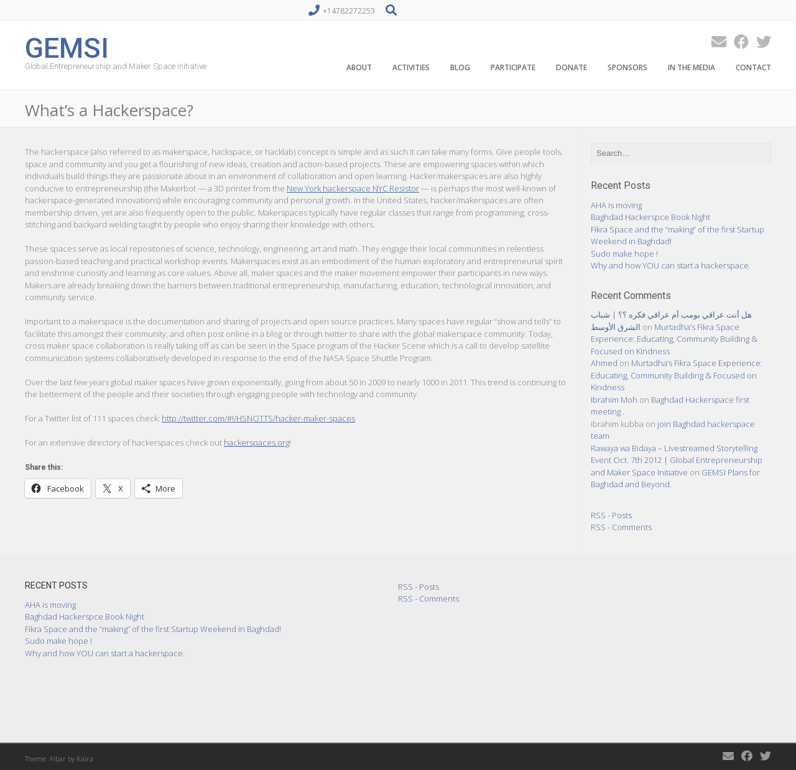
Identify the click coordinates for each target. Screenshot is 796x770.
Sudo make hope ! (624, 253)
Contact (753, 67)
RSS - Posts (611, 515)
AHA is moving (616, 205)
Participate (513, 67)
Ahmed (604, 363)
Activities (411, 67)
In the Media (691, 67)
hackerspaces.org (256, 442)
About (359, 67)
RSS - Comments (621, 527)
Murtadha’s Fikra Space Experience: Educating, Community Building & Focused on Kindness (674, 339)
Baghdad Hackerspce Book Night (650, 216)
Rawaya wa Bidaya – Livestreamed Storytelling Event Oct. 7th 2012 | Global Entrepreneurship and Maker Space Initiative (676, 460)
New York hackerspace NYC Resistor (353, 188)
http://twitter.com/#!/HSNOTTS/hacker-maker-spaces (258, 418)
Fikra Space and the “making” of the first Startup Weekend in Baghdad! (153, 629)
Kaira (84, 758)
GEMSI (67, 47)
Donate (571, 67)
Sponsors (627, 67)
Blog (460, 67)
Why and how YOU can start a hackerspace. (671, 265)
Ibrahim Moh (614, 399)
